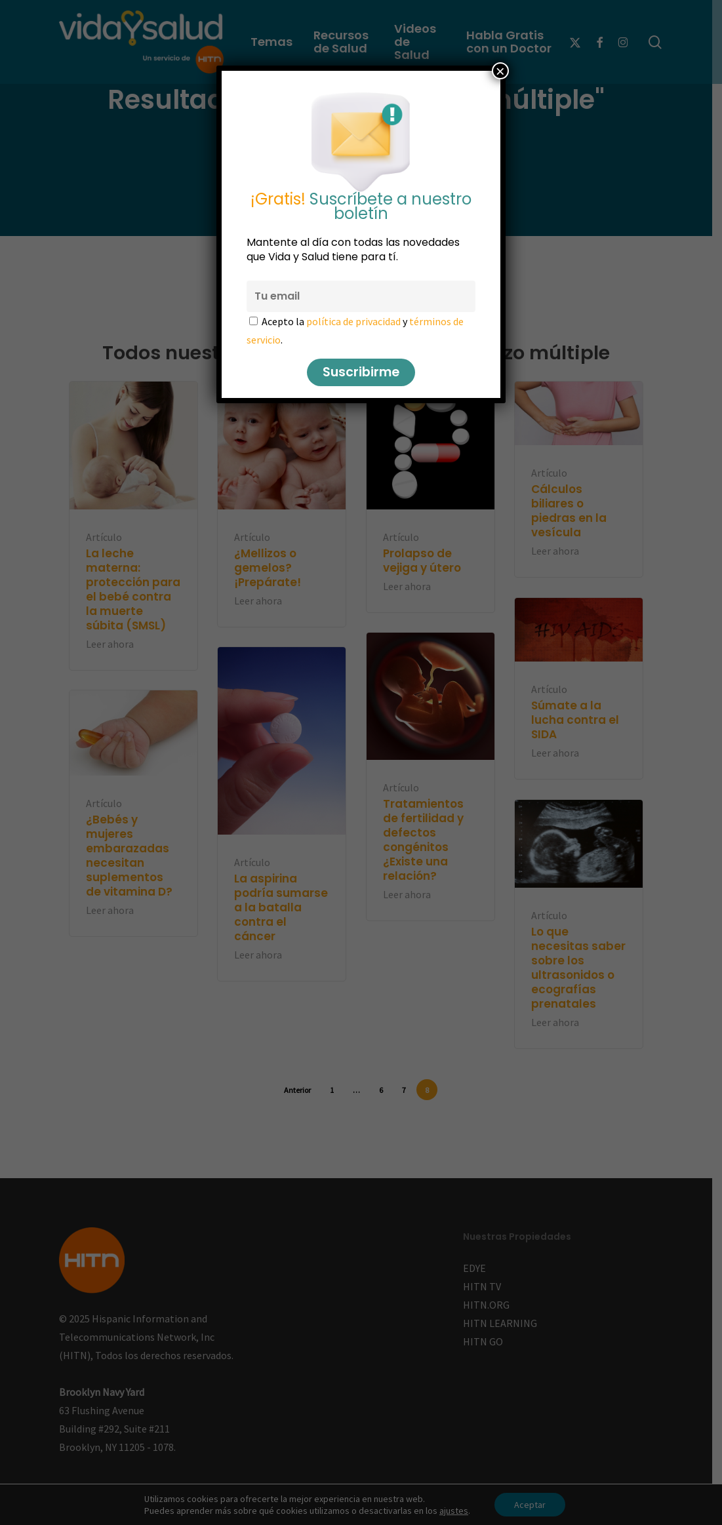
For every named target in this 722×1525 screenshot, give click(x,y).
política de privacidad (353, 321)
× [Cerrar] (500, 70)
